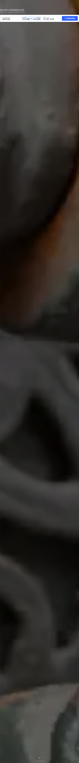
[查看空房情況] (70, 18)
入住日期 (24, 17)
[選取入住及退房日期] (26, 18)
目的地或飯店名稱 (6, 17)
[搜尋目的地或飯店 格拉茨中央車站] (11, 18)
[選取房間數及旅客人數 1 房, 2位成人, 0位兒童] (51, 18)
